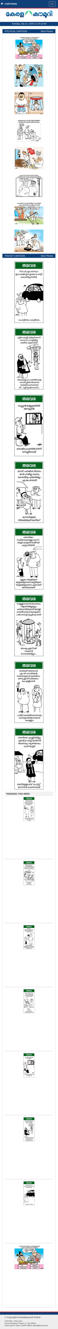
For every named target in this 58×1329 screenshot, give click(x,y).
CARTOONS (9, 4)
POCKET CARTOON (15, 256)
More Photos (47, 31)
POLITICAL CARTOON (16, 31)
